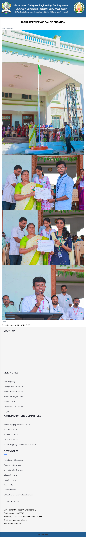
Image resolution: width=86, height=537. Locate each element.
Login (6, 411)
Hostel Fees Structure (13, 391)
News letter (9, 485)
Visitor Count (43, 534)
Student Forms (10, 475)
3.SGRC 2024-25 (11, 434)
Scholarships (9, 401)
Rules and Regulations (13, 396)
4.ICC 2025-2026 (11, 439)
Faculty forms (10, 480)
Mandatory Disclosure (13, 460)
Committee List (10, 490)
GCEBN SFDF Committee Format (18, 495)
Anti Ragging (9, 381)
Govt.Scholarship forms (14, 470)
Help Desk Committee (13, 406)
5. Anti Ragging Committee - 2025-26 (20, 444)
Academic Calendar (12, 465)
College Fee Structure (13, 386)
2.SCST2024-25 (10, 430)
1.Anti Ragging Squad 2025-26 (17, 425)
